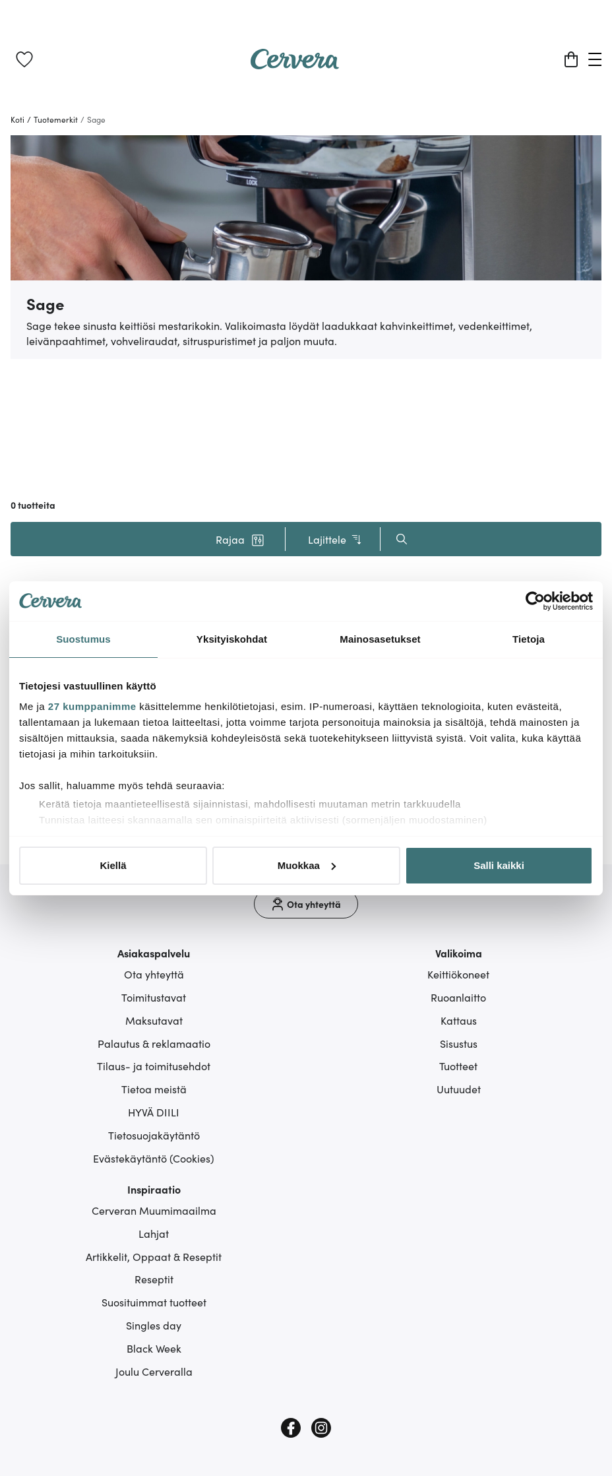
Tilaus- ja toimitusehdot (153, 1065)
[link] (24, 59)
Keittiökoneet (458, 974)
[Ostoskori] (571, 59)
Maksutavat (154, 1020)
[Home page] (295, 64)
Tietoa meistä (154, 1088)
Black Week (154, 1348)
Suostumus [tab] (83, 639)
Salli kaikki (499, 865)
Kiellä (113, 865)
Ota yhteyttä (154, 974)
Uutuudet (459, 1088)
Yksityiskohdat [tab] (232, 639)
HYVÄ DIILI (153, 1112)
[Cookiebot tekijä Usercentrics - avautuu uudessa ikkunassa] (535, 601)
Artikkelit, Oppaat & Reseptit (154, 1256)
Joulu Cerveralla (154, 1371)
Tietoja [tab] (528, 639)
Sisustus (458, 1043)
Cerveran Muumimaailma (154, 1210)
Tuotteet (458, 1065)
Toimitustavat (153, 997)
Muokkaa (307, 865)
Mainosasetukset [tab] (380, 639)
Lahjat (153, 1233)
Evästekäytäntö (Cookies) (153, 1158)
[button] (240, 539)
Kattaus (459, 1020)
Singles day (153, 1325)
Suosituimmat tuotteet (154, 1302)
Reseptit (154, 1278)
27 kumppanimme (92, 706)
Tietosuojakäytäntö (154, 1135)
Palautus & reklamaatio (154, 1043)
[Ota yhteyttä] (306, 904)
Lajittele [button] (335, 539)
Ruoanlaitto (458, 997)
